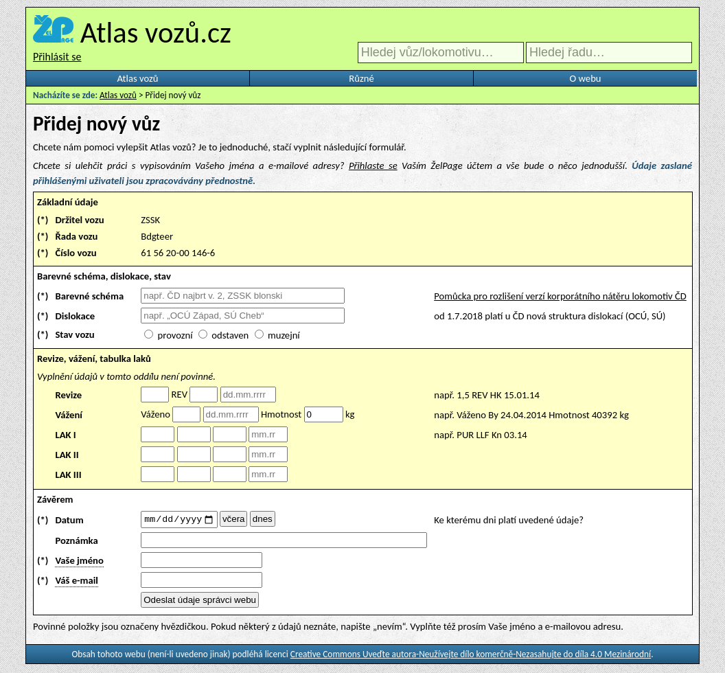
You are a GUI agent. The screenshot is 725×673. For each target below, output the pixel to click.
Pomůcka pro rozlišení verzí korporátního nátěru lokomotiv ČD (560, 296)
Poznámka (76, 542)
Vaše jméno (79, 562)
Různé (361, 78)
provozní (175, 335)
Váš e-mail (76, 582)
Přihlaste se (373, 165)
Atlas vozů (138, 78)
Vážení (68, 415)
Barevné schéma (89, 296)
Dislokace (75, 316)
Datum (69, 520)
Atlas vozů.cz (155, 32)
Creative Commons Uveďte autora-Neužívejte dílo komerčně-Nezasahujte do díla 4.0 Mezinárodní (470, 656)
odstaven (230, 335)
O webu (585, 78)
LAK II (66, 454)
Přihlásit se (57, 56)
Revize (68, 395)
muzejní (284, 335)
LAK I (65, 435)
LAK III (68, 474)
